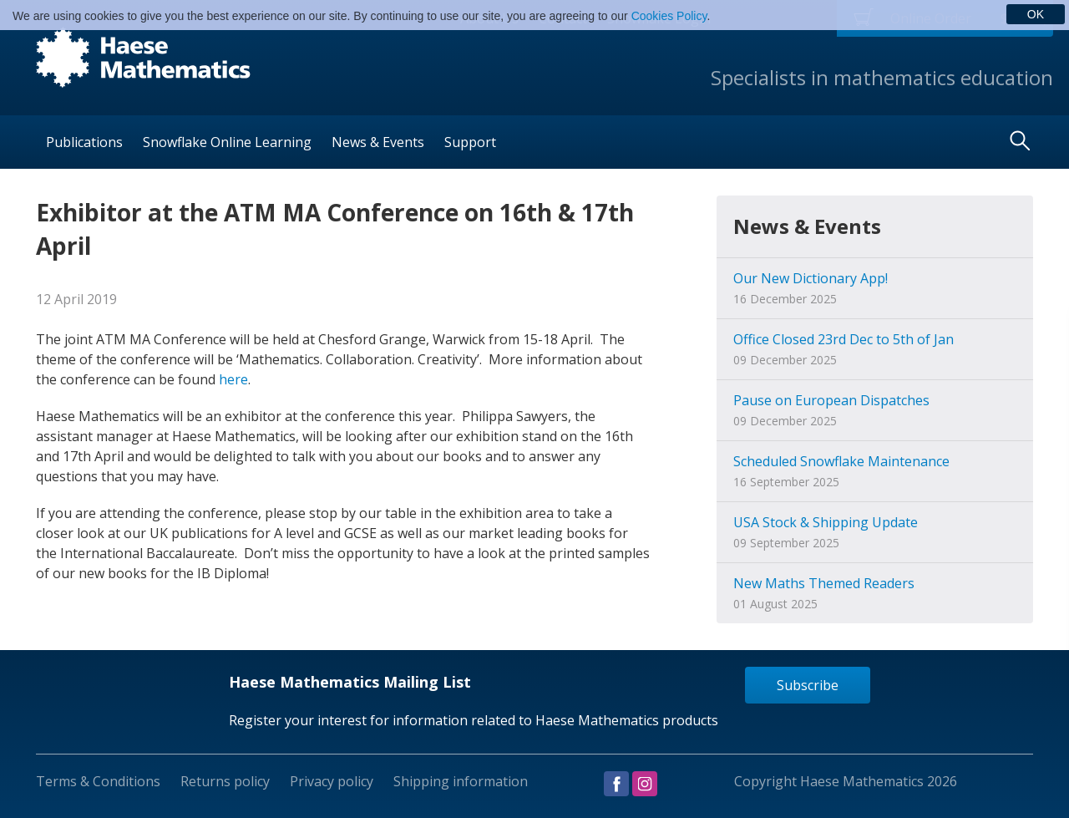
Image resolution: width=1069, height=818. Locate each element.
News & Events (378, 142)
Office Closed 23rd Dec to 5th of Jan (843, 339)
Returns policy (225, 781)
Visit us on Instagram (644, 783)
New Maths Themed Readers (823, 583)
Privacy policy (331, 781)
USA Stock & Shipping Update (825, 522)
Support (470, 142)
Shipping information (460, 781)
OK (1035, 14)
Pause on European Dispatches (831, 400)
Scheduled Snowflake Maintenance (841, 461)
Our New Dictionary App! (810, 278)
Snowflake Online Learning (227, 142)
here (233, 379)
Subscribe (807, 685)
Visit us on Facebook (616, 783)
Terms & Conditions (98, 781)
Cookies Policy (669, 16)
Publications (84, 142)
